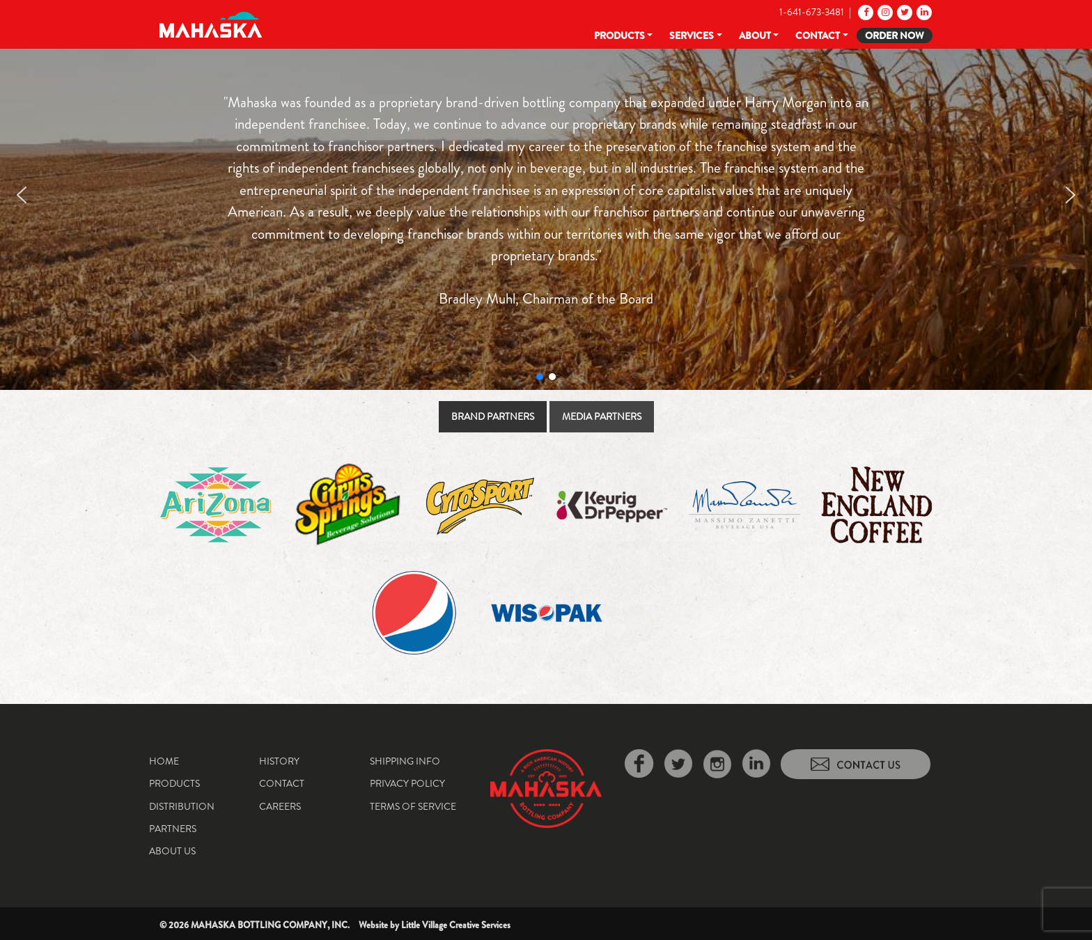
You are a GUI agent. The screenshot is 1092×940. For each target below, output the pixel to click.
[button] (21, 195)
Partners (172, 829)
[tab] (493, 416)
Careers (280, 806)
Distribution (181, 806)
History (279, 761)
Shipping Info (405, 761)
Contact (817, 35)
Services (691, 35)
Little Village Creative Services (455, 925)
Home (164, 761)
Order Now (894, 35)
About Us (172, 851)
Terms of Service (413, 806)
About (755, 35)
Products (619, 35)
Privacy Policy (407, 783)
